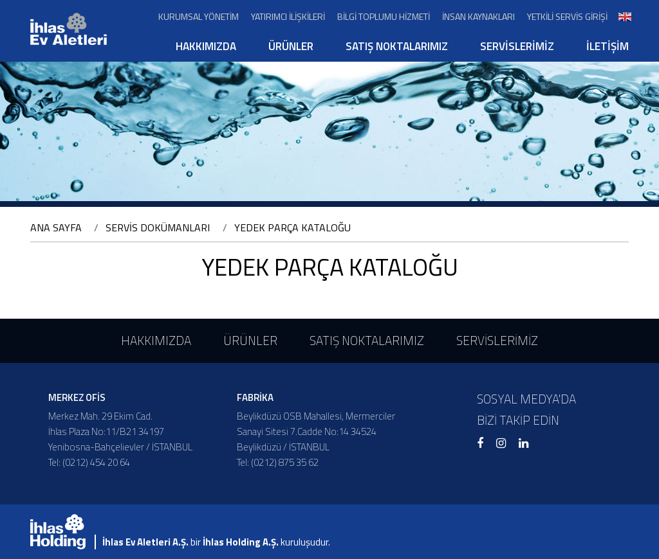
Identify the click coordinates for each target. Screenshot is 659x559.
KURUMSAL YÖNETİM (198, 16)
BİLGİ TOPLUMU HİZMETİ (383, 16)
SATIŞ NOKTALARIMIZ (397, 46)
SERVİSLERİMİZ (517, 46)
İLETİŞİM (607, 46)
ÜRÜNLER (290, 46)
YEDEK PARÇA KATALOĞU (292, 227)
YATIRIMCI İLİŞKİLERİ (288, 16)
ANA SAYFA (56, 227)
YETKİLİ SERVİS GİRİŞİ (567, 16)
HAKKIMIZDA (206, 46)
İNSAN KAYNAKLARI (478, 16)
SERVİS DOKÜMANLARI (158, 227)
